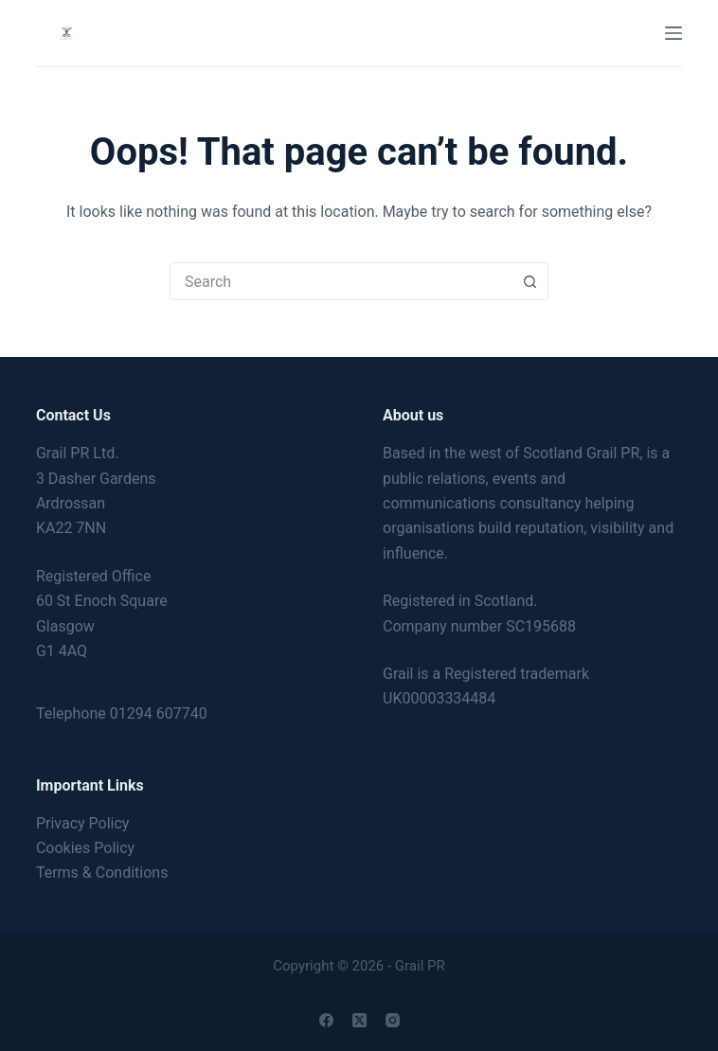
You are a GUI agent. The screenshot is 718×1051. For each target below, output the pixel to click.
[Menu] (673, 33)
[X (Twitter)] (359, 1020)
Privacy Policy (83, 823)
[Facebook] (326, 1020)
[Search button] (529, 281)
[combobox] (341, 281)
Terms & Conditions (102, 873)
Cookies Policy (85, 848)
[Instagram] (393, 1020)
